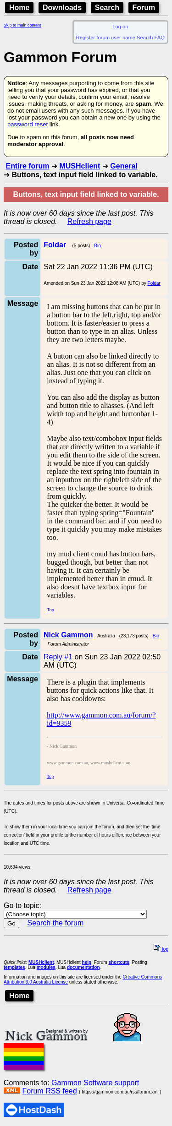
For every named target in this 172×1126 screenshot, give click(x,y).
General (124, 166)
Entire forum (27, 166)
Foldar (154, 283)
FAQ (160, 37)
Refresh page (89, 221)
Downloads (62, 7)
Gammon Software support (95, 1083)
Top (50, 609)
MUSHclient (79, 166)
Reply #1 (58, 657)
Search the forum (56, 923)
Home (19, 7)
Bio (97, 245)
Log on (120, 26)
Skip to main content (22, 25)
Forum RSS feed (49, 1091)
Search (107, 7)
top (161, 949)
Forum (144, 7)
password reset (27, 124)
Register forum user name (105, 37)
